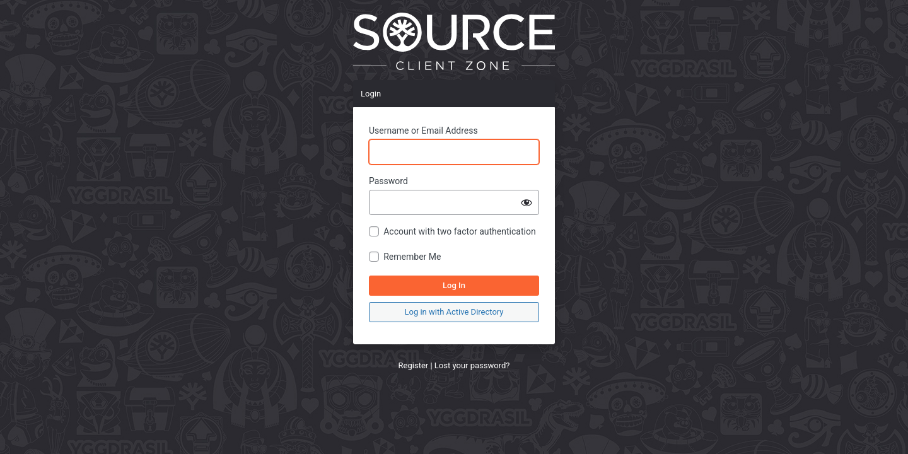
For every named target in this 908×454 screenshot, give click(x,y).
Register (414, 365)
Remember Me (412, 257)
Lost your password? (472, 365)
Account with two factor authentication (459, 231)
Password (388, 181)
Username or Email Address (423, 130)
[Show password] (526, 202)
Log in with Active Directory (454, 312)
